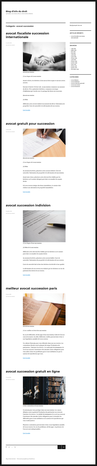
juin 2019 (73, 52)
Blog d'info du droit (16, 11)
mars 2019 (73, 56)
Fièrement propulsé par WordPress (26, 459)
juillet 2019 (73, 50)
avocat (27, 410)
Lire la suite (26, 110)
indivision (27, 91)
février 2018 (74, 61)
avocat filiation (74, 80)
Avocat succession (28, 95)
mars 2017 (73, 64)
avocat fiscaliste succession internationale (27, 35)
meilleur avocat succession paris (31, 288)
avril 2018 (73, 59)
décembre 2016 (75, 69)
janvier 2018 (74, 63)
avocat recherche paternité (77, 83)
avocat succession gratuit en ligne (33, 371)
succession (37, 76)
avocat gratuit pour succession (30, 123)
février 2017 (74, 66)
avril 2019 (73, 55)
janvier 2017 (74, 67)
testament (58, 347)
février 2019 (74, 58)
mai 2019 (73, 53)
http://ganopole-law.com (76, 25)
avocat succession (28, 72)
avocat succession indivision (28, 205)
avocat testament (75, 86)
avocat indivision (75, 81)
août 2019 (73, 48)
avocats (33, 343)
